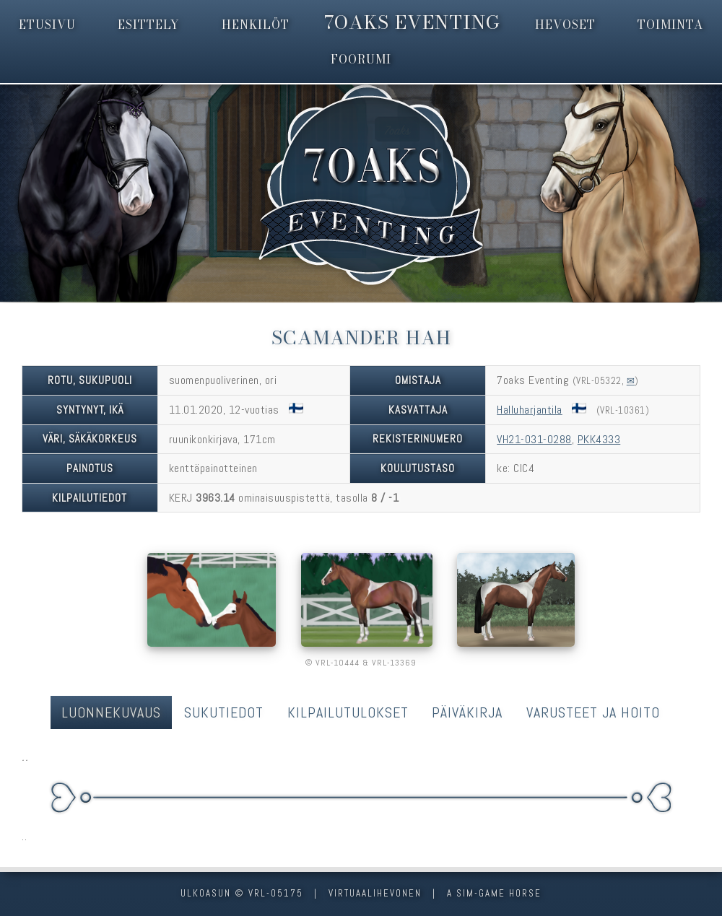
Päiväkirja (467, 712)
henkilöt (256, 24)
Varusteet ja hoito (593, 712)
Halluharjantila (529, 409)
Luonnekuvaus (111, 712)
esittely (149, 24)
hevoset (565, 24)
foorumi (361, 59)
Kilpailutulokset (348, 712)
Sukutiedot (224, 712)
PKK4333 (599, 439)
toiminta (670, 24)
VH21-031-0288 (534, 439)
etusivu (47, 24)
